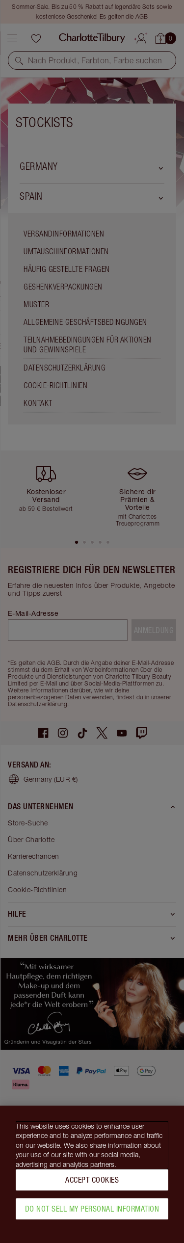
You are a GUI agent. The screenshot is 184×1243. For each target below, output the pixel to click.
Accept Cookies (92, 1184)
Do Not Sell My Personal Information (92, 1213)
